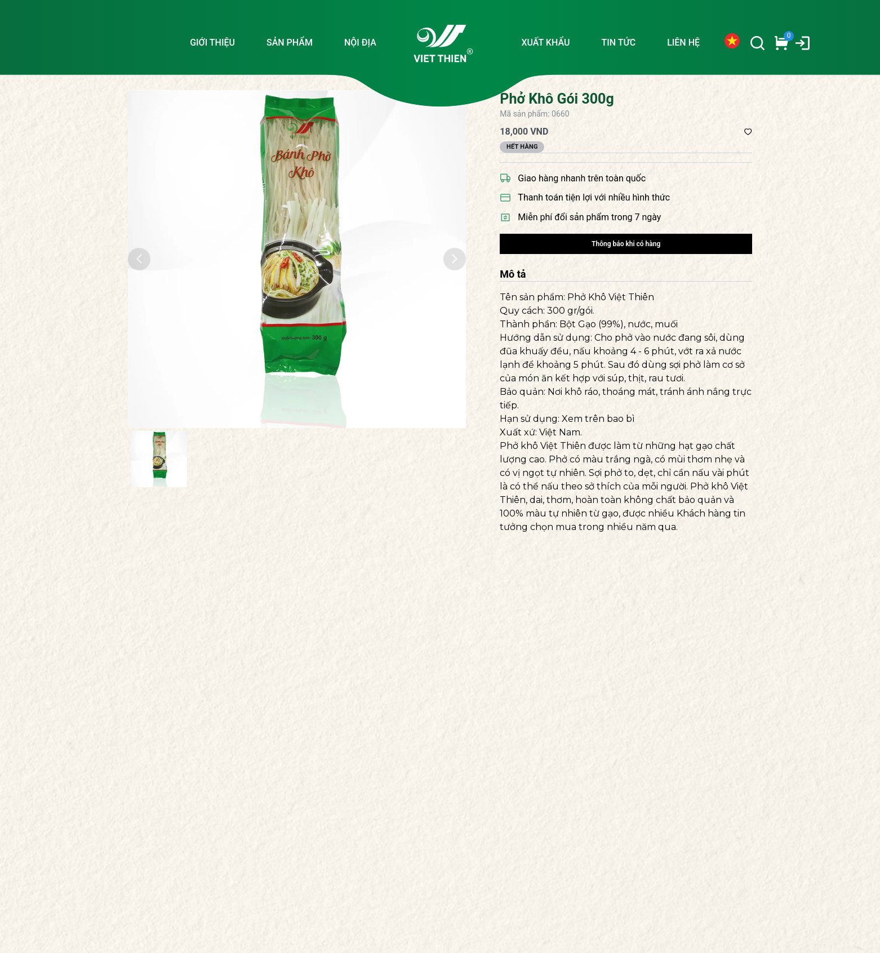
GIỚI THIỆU (212, 42)
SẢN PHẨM (289, 42)
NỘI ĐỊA (360, 42)
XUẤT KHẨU (545, 42)
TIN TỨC (618, 42)
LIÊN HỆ (683, 42)
